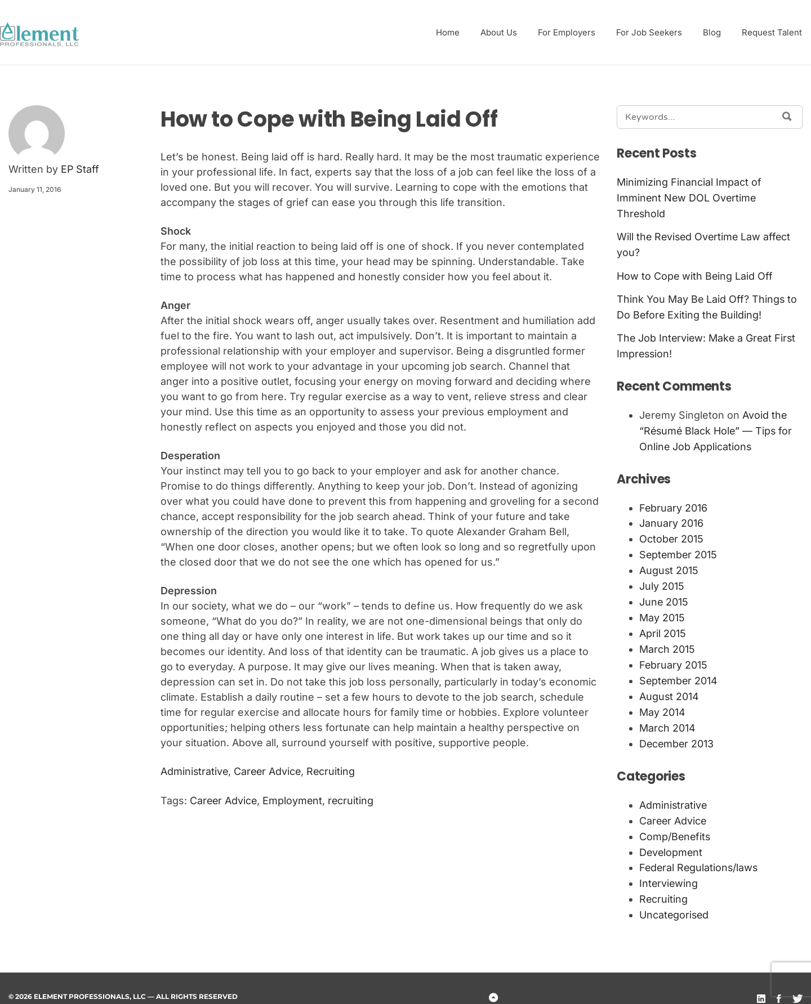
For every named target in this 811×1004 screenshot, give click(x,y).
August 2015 (669, 562)
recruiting (353, 800)
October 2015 (671, 531)
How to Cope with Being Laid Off (695, 274)
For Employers (566, 32)
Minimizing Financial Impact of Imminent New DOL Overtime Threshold (689, 198)
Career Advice (269, 772)
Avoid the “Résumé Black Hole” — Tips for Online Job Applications (717, 426)
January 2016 (671, 516)
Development (671, 835)
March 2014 (667, 714)
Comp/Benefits (675, 820)
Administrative (195, 772)
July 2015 (661, 577)
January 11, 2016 (34, 190)
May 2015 (662, 607)
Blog (712, 32)
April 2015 (662, 623)
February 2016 (673, 501)
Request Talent (772, 32)
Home (448, 32)
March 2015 (667, 638)
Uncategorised (674, 896)
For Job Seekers (649, 32)
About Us (498, 32)
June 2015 (664, 592)
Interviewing (669, 866)
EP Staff (80, 170)
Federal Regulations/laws (699, 851)
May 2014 (662, 699)
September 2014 (679, 668)
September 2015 (679, 547)
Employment (294, 800)
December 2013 (677, 729)
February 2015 (673, 653)
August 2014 (669, 683)
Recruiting (333, 772)
